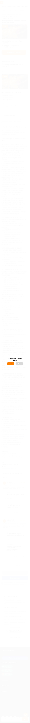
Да (10, 363)
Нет (19, 363)
